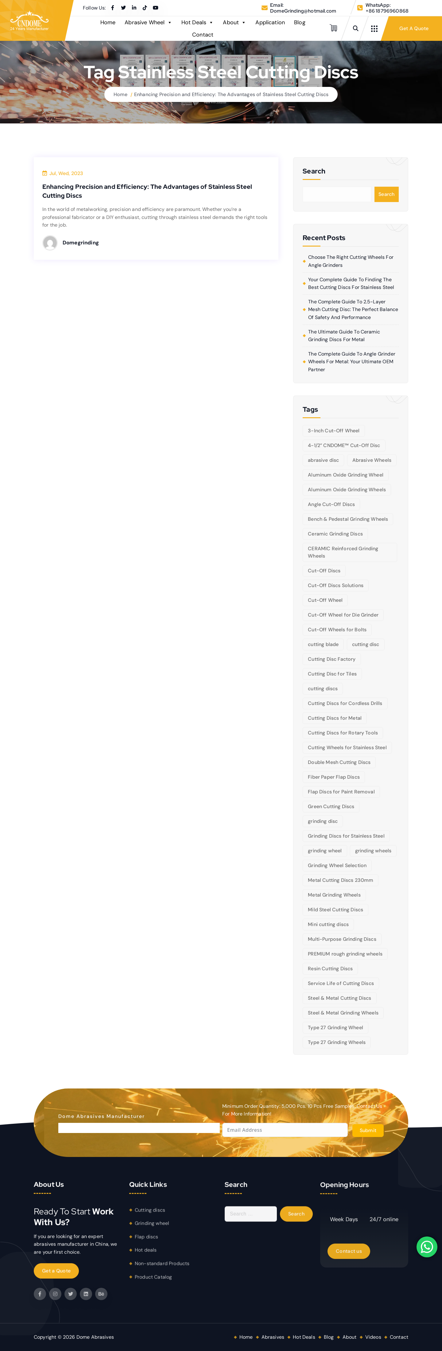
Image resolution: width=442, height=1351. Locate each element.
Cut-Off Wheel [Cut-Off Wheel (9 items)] (325, 600)
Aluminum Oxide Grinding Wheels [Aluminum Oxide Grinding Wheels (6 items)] (347, 489)
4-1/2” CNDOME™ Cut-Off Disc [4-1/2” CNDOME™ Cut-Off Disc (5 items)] (344, 445)
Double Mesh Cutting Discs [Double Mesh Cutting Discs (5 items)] (339, 762)
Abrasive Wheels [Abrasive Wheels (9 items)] (371, 460)
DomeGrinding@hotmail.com (303, 11)
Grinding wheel (152, 1227)
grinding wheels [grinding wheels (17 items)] (373, 850)
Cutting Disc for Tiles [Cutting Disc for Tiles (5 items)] (332, 674)
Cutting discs (150, 1214)
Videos (373, 1337)
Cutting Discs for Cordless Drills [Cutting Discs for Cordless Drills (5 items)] (345, 703)
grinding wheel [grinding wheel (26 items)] (325, 850)
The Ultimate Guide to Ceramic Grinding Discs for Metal (344, 336)
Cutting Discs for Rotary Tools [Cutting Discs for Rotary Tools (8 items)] (343, 733)
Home (108, 22)
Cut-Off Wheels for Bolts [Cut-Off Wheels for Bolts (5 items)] (337, 629)
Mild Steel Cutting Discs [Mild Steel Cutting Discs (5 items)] (335, 909)
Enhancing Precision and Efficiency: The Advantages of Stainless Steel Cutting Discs (231, 94)
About (234, 22)
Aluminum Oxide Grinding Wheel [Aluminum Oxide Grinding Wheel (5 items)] (345, 475)
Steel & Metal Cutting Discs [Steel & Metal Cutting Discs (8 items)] (339, 998)
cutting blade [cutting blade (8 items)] (323, 644)
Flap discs (146, 1241)
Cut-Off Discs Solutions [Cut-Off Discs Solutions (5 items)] (335, 585)
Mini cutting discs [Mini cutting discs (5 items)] (328, 924)
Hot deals (146, 1254)
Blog (299, 22)
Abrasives (273, 1337)
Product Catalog (153, 1281)
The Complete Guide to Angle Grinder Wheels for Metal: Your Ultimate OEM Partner (351, 362)
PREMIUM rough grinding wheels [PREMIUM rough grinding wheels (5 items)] (345, 954)
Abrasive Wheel (148, 22)
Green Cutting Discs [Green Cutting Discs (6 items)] (331, 806)
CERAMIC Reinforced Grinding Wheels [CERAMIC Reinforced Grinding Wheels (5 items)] (343, 552)
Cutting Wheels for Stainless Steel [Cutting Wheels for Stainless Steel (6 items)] (347, 747)
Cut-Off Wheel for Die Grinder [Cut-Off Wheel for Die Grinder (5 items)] (343, 615)
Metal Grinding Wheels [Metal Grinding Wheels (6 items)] (334, 895)
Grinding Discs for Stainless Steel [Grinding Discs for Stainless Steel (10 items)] (346, 836)
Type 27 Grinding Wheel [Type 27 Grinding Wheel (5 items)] (335, 1027)
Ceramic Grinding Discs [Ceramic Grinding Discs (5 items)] (335, 534)
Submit (368, 1130)
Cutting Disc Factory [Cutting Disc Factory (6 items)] (331, 659)
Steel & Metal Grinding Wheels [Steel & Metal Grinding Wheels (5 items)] (343, 1013)
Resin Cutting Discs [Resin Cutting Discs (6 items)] (330, 968)
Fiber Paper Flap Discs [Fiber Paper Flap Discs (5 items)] (334, 777)
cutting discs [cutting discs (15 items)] (323, 688)
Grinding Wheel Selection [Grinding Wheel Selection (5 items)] (337, 865)
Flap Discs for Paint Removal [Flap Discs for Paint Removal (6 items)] (341, 791)
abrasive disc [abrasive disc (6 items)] (323, 460)
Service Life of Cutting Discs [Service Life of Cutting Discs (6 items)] (341, 983)
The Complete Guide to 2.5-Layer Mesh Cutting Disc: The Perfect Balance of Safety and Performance (353, 309)
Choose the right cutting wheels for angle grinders (351, 261)
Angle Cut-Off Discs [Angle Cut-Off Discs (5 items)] (331, 504)
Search (386, 194)
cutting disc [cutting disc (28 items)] (365, 644)
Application (270, 22)
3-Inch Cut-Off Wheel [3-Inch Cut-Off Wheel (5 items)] (333, 430)
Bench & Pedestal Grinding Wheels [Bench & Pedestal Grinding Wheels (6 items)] (348, 519)
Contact (202, 34)
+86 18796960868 (387, 11)
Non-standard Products (162, 1267)
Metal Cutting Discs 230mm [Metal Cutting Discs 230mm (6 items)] (340, 880)
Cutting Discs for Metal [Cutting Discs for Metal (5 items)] (335, 718)
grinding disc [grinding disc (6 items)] (323, 821)
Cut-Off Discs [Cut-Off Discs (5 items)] (324, 570)
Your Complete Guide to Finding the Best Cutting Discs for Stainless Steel (351, 283)
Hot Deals (197, 22)
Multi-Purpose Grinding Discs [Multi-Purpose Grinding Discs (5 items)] (342, 939)
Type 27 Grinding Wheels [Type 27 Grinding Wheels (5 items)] (337, 1042)
